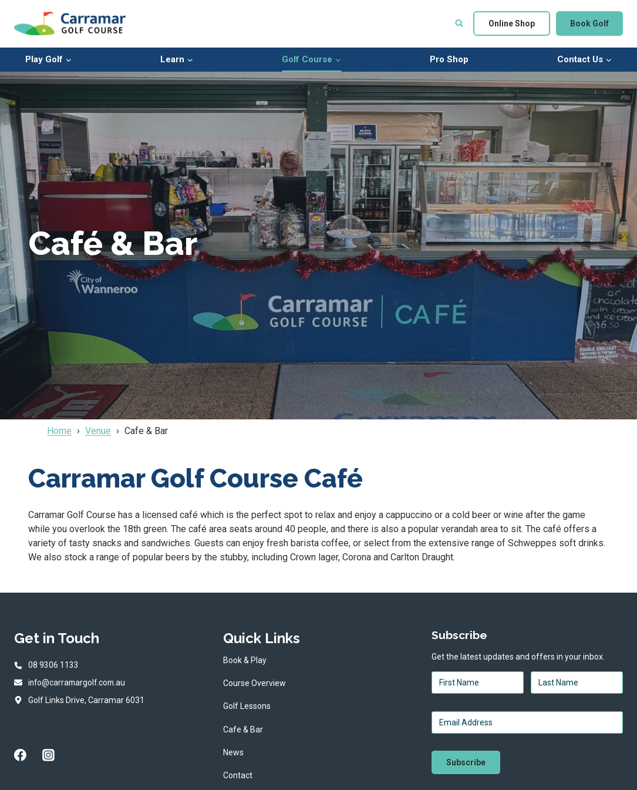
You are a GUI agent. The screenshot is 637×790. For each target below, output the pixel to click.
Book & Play (245, 660)
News (233, 752)
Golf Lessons (247, 706)
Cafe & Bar (243, 729)
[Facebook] (20, 756)
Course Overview (254, 683)
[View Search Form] (459, 23)
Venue (98, 430)
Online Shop (511, 23)
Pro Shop (449, 59)
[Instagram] (48, 756)
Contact (237, 775)
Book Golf (589, 23)
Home (59, 430)
